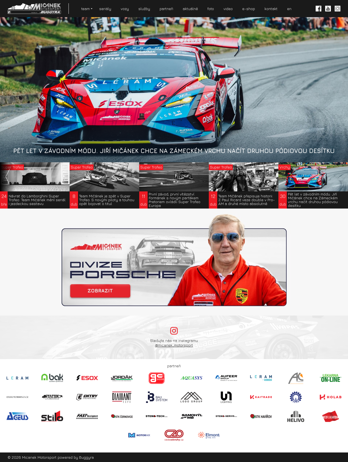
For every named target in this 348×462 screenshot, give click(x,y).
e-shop (248, 8)
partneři (166, 8)
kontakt (271, 8)
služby (144, 8)
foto (210, 8)
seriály (105, 8)
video (228, 8)
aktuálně (190, 8)
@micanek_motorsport (174, 345)
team (85, 8)
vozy (125, 8)
